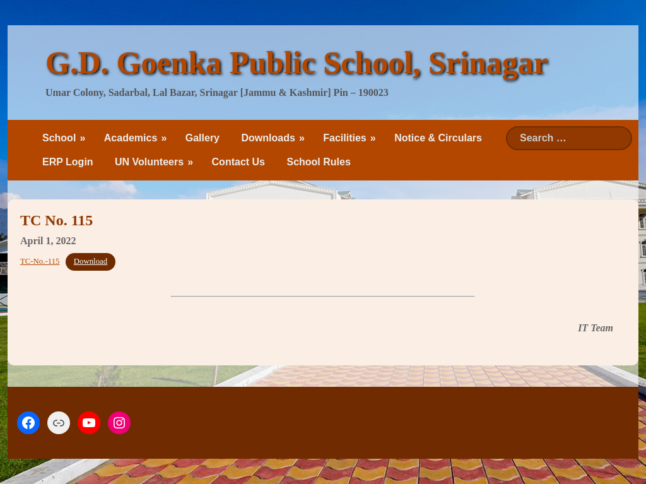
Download (90, 261)
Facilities (344, 138)
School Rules (318, 161)
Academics (131, 138)
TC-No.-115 (39, 261)
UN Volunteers (149, 161)
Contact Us (238, 161)
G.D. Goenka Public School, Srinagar (296, 62)
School (59, 138)
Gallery (202, 138)
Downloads (268, 138)
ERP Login (67, 161)
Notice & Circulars (438, 138)
